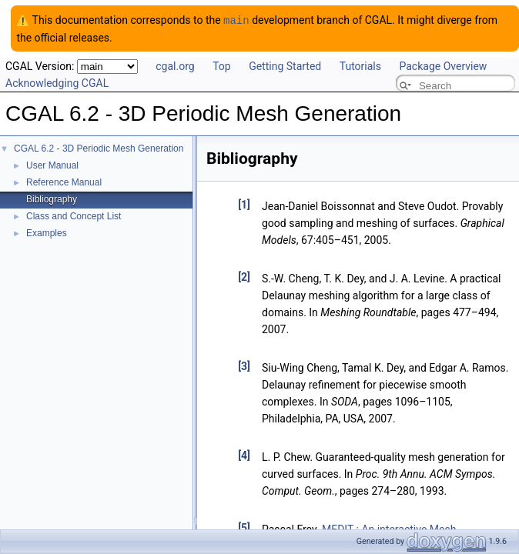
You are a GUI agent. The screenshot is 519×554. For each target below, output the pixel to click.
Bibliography (51, 198)
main (236, 19)
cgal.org (175, 65)
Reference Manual (64, 181)
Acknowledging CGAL (57, 82)
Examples (46, 232)
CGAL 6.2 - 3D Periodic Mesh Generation (98, 147)
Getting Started (285, 65)
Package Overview (443, 65)
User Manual (52, 164)
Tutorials (360, 65)
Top (222, 65)
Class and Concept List (73, 215)
